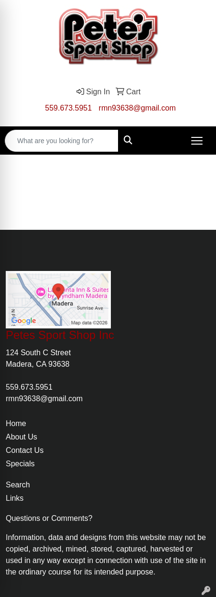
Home (16, 423)
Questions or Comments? (49, 518)
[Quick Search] (62, 141)
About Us (21, 437)
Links (14, 498)
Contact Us (24, 450)
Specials (20, 464)
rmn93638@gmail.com (137, 108)
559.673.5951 (68, 108)
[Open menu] (196, 140)
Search (18, 485)
